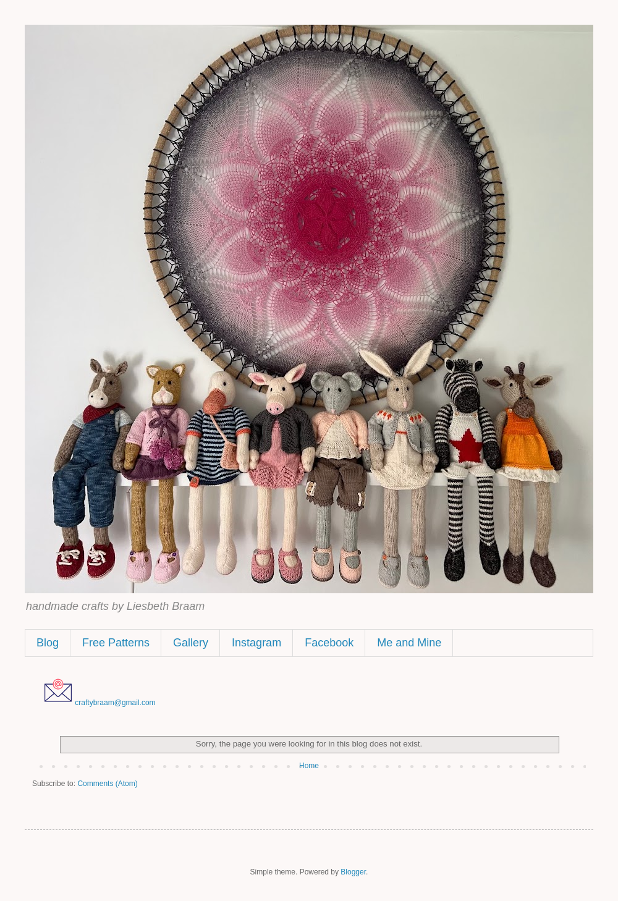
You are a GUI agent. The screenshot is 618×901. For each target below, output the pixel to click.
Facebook (329, 643)
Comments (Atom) (107, 783)
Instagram (256, 643)
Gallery (190, 643)
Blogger (353, 872)
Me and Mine (409, 643)
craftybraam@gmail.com (115, 702)
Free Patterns (116, 643)
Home (309, 765)
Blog (47, 643)
